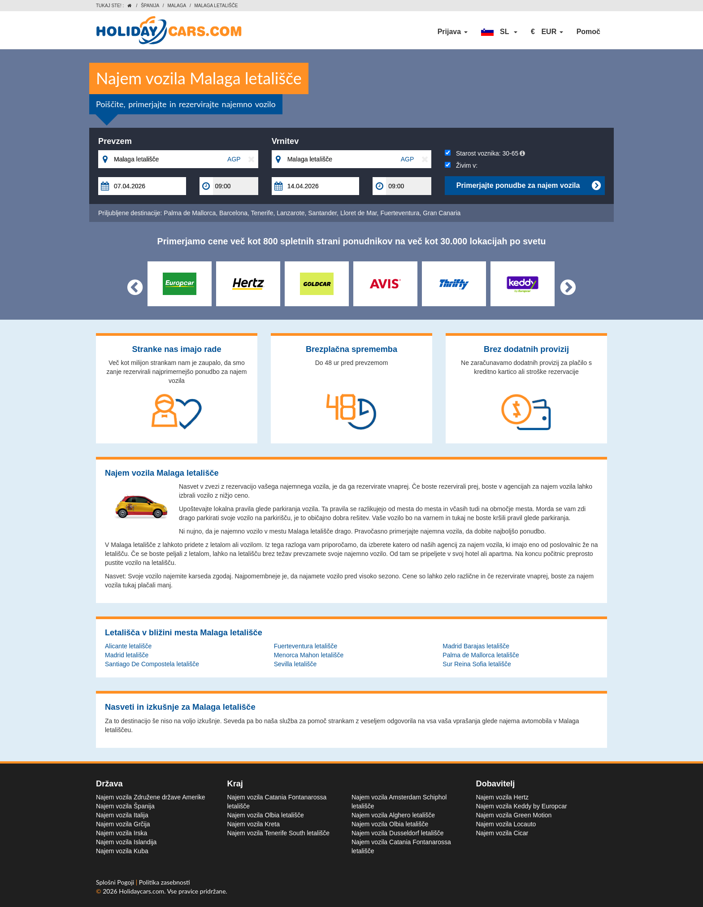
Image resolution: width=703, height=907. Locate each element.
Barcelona (233, 213)
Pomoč (588, 31)
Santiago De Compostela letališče (152, 664)
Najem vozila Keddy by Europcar (521, 806)
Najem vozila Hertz (502, 797)
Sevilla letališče (295, 664)
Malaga (176, 5)
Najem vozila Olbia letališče (265, 815)
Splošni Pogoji (116, 882)
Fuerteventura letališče (306, 646)
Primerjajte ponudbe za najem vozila (528, 185)
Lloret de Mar (358, 213)
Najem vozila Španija (125, 806)
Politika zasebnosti (164, 882)
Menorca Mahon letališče (309, 655)
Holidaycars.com (141, 891)
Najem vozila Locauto (506, 824)
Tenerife (262, 213)
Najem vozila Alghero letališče (393, 815)
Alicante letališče (128, 646)
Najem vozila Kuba (122, 851)
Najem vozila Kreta (253, 824)
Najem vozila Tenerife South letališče (278, 833)
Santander (322, 213)
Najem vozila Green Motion (514, 815)
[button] (499, 32)
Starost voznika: (485, 153)
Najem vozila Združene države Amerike (150, 797)
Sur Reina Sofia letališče (477, 664)
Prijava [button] (453, 31)
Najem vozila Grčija (123, 824)
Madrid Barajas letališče (476, 646)
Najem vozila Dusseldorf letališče (397, 833)
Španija (150, 5)
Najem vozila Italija (122, 815)
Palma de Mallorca (190, 213)
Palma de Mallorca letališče (481, 655)
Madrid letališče (126, 655)
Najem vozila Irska (121, 833)
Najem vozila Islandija (126, 842)
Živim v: (461, 165)
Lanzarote (290, 213)
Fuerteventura (399, 213)
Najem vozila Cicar (502, 833)
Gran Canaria (441, 213)
